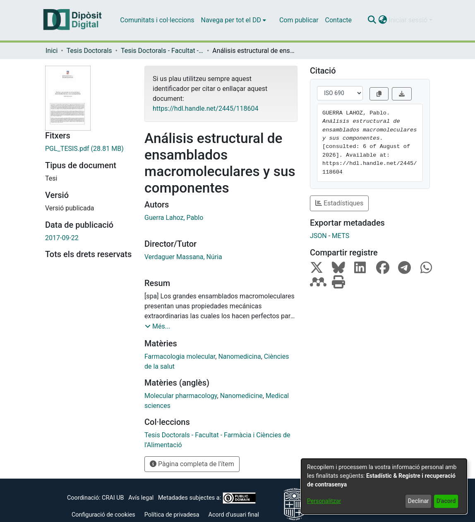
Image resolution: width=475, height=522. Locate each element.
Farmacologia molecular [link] (179, 356)
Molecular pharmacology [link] (180, 396)
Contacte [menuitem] (338, 20)
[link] (88, 149)
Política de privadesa (171, 514)
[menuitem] (233, 20)
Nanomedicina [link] (239, 356)
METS (340, 236)
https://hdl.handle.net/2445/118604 (205, 108)
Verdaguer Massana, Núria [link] (183, 257)
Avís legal (141, 497)
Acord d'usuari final (234, 514)
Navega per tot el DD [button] (231, 20)
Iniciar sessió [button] (409, 20)
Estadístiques (339, 203)
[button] (372, 20)
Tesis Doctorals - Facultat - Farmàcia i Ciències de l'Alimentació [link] (162, 51)
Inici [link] (52, 51)
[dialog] (384, 486)
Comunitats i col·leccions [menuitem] (157, 20)
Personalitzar (324, 501)
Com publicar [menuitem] (299, 20)
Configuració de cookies (103, 514)
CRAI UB (113, 497)
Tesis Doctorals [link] (89, 51)
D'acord (446, 501)
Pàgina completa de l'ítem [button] (192, 464)
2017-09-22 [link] (62, 238)
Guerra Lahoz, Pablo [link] (173, 218)
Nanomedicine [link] (241, 396)
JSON (318, 236)
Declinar (418, 501)
